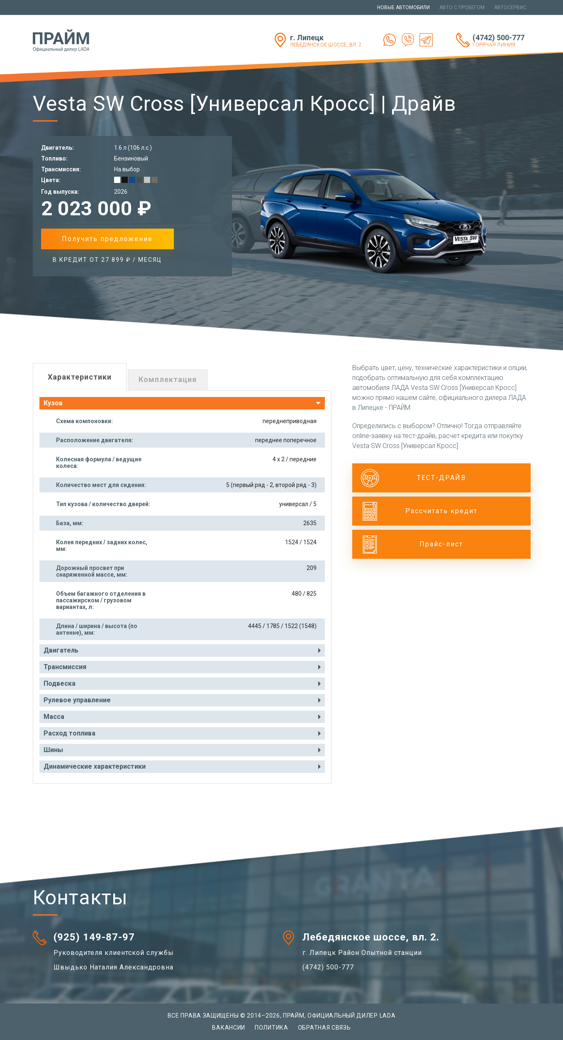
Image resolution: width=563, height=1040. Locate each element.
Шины (53, 750)
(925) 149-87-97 (94, 937)
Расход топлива (69, 733)
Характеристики (80, 377)
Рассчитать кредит (441, 511)
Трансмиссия (65, 667)
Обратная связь (324, 1027)
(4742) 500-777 (502, 40)
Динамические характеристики (95, 766)
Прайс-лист (441, 544)
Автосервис (510, 7)
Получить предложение (107, 239)
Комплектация (168, 379)
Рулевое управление (77, 700)
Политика (271, 1027)
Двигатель (61, 650)
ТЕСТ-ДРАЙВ (441, 478)
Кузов (53, 403)
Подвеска (60, 683)
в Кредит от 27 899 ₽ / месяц (107, 259)
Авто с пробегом (462, 7)
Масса (54, 717)
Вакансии (228, 1027)
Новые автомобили (403, 7)
